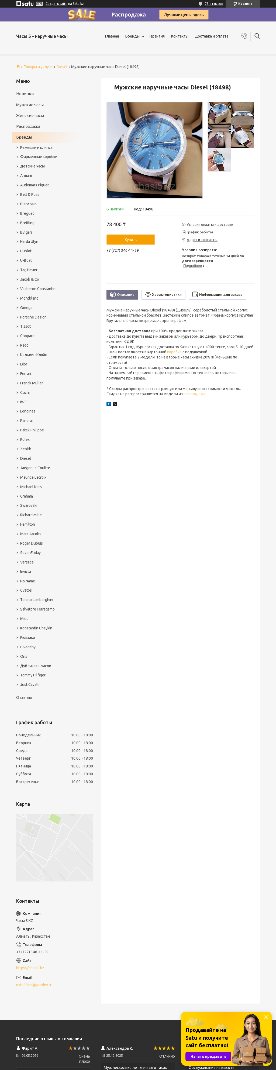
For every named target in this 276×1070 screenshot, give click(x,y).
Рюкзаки (27, 637)
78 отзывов (214, 3)
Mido (24, 618)
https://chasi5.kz (30, 968)
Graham (26, 496)
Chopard (27, 336)
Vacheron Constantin (38, 289)
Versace (27, 562)
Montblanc (29, 298)
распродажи (195, 394)
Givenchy (28, 647)
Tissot (25, 326)
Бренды (132, 36)
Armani (26, 175)
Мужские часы (30, 104)
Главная (112, 36)
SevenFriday (30, 553)
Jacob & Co (29, 279)
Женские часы (30, 115)
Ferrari (25, 373)
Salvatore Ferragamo (37, 609)
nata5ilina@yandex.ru (34, 985)
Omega (26, 308)
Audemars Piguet (34, 185)
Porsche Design (33, 317)
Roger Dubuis (31, 543)
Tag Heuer (28, 270)
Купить (131, 239)
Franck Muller (31, 383)
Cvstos (26, 590)
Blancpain (28, 204)
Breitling (27, 223)
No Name (27, 581)
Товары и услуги (38, 67)
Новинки (25, 93)
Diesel (62, 67)
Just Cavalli (29, 684)
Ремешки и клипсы (36, 147)
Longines (28, 411)
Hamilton (27, 524)
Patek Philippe (32, 430)
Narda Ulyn (29, 241)
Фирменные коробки (38, 157)
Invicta (25, 571)
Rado (24, 345)
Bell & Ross (29, 194)
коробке (174, 352)
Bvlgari (26, 232)
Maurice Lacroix (33, 477)
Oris (23, 656)
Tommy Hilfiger (33, 675)
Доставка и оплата (211, 36)
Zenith (25, 449)
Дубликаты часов (35, 666)
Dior (23, 364)
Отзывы (24, 697)
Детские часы (32, 166)
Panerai (26, 420)
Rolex (25, 439)
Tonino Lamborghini (36, 600)
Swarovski (28, 505)
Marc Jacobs (30, 534)
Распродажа (28, 126)
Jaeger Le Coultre (35, 468)
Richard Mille (31, 515)
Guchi (25, 392)
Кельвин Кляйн (33, 355)
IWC (23, 402)
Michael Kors (31, 487)
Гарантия (157, 36)
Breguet (27, 213)
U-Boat (26, 260)
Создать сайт (56, 3)
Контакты (179, 36)
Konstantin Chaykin (36, 628)
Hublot (26, 251)
